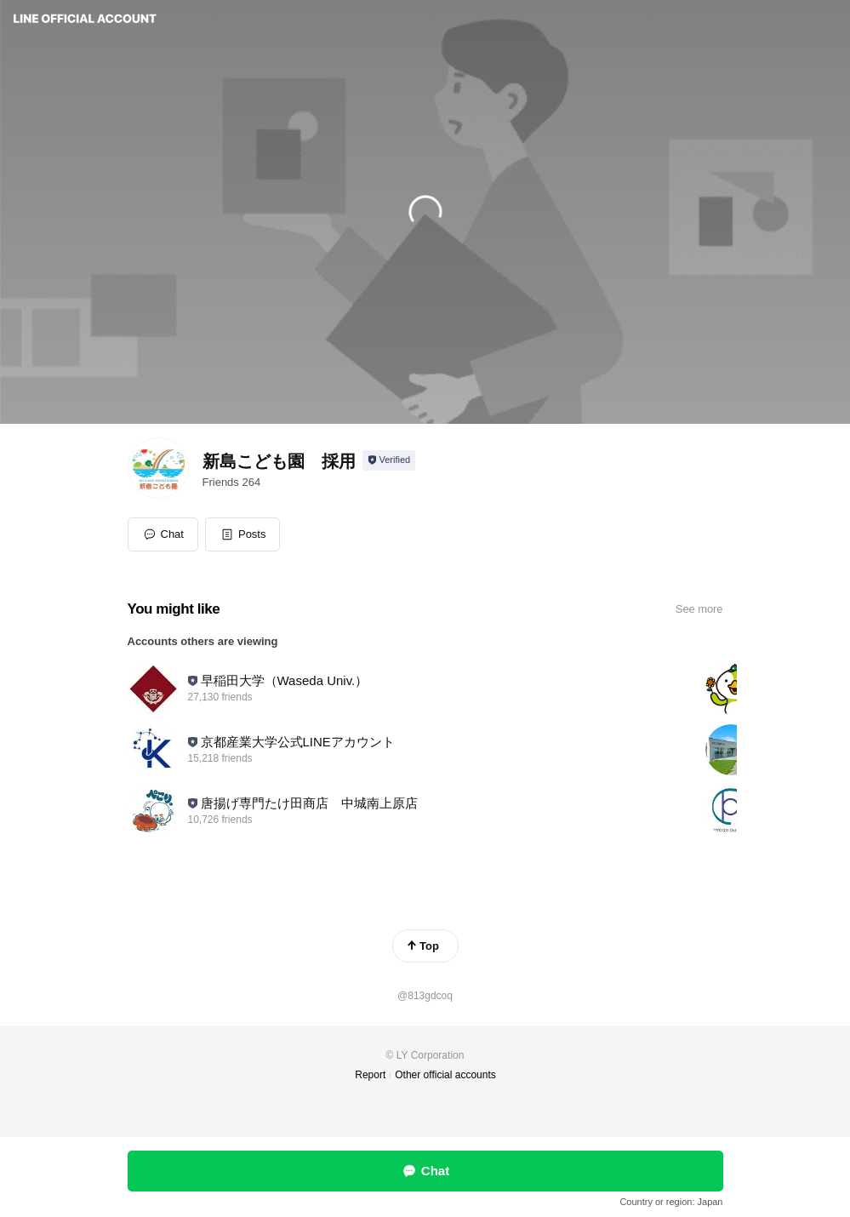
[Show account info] (389, 460)
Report (370, 1075)
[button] (243, 534)
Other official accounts (445, 1075)
